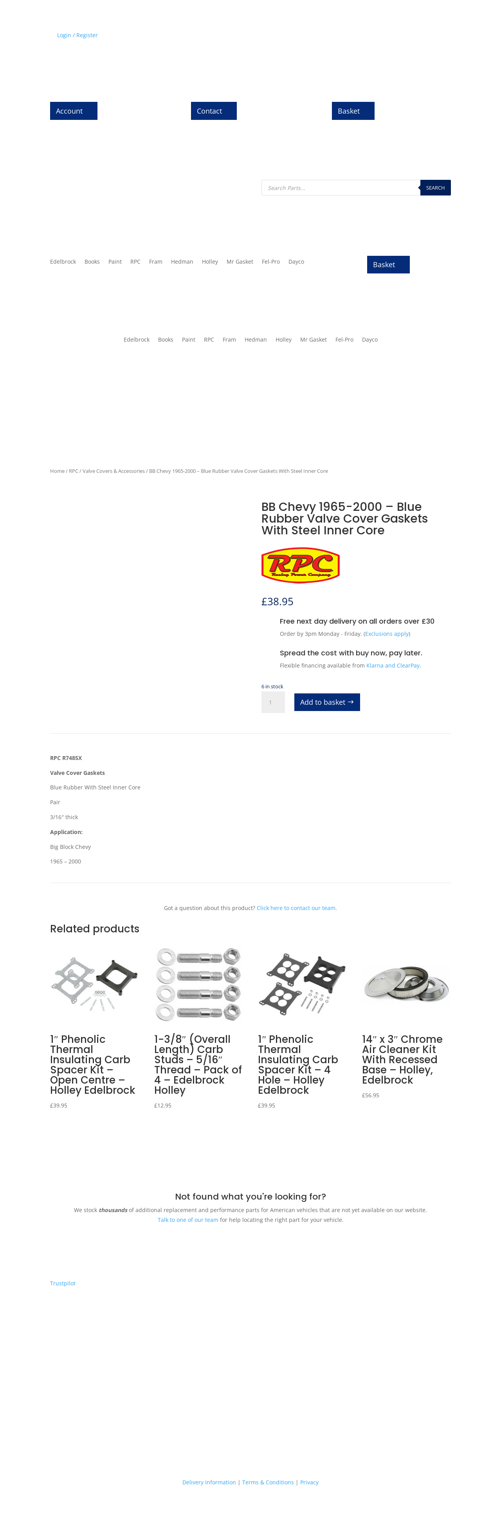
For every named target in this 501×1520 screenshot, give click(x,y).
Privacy (309, 1482)
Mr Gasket (240, 262)
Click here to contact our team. (297, 908)
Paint (115, 262)
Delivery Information (209, 1482)
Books (92, 262)
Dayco (296, 262)
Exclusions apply (387, 633)
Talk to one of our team (188, 1219)
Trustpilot (63, 1283)
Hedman (182, 262)
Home (57, 470)
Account (69, 111)
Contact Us (437, 36)
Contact (209, 111)
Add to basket (322, 702)
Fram (155, 262)
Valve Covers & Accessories (114, 470)
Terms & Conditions (268, 1482)
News (374, 36)
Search (435, 187)
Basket (349, 111)
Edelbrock (63, 262)
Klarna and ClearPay (393, 665)
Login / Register (77, 35)
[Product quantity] (273, 702)
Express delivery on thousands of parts (106, 1405)
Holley (210, 262)
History (349, 36)
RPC (135, 262)
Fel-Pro (271, 262)
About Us (402, 36)
